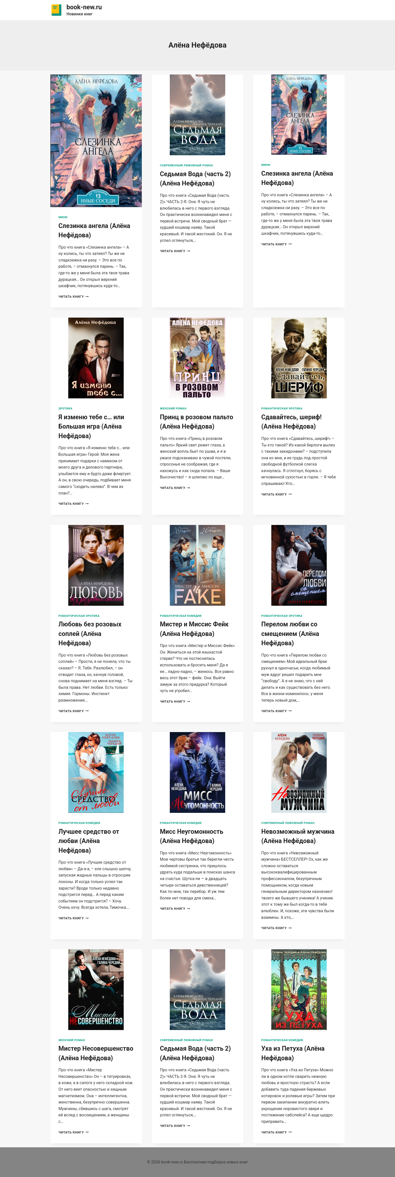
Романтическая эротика (281, 408)
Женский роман (173, 408)
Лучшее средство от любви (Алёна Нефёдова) (88, 841)
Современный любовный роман (186, 165)
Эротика (65, 408)
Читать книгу (73, 296)
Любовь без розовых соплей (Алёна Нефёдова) (89, 634)
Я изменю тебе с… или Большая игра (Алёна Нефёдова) (91, 426)
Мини (63, 217)
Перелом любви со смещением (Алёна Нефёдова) (290, 634)
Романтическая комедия (181, 616)
